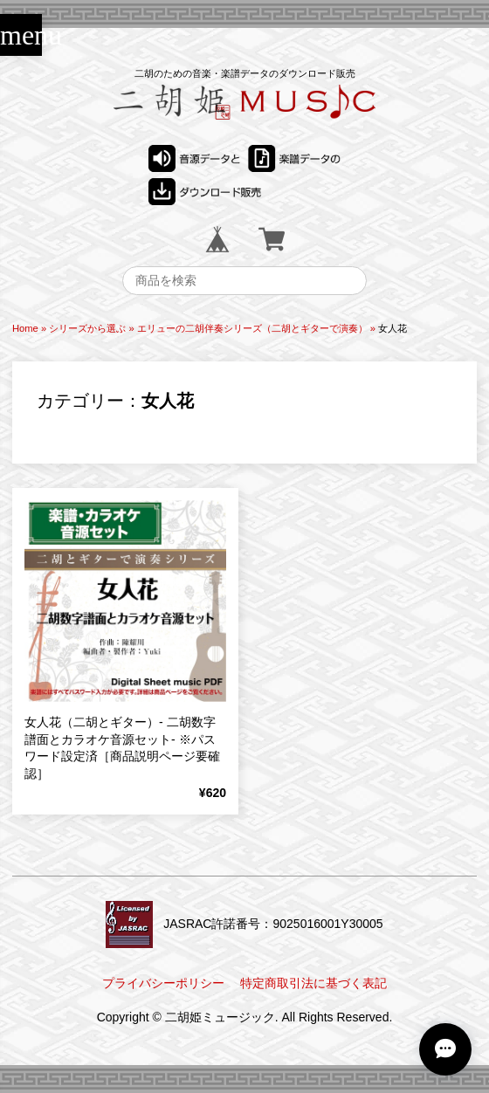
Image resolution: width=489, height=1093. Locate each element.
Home (25, 328)
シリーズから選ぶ (87, 328)
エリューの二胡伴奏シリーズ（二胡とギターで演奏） (252, 328)
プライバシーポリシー (163, 983)
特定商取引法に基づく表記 (313, 983)
